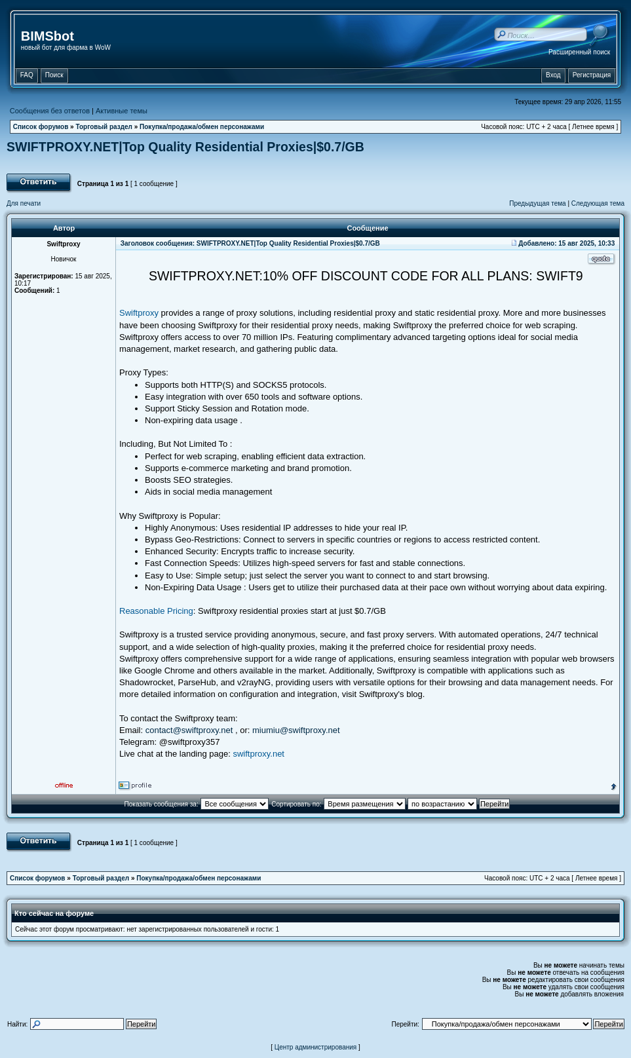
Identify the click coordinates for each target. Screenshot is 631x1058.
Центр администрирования (316, 1047)
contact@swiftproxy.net (189, 730)
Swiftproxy (139, 313)
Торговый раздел (103, 126)
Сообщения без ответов (50, 111)
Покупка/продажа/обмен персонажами (202, 126)
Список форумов (41, 126)
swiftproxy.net (258, 754)
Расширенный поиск (579, 52)
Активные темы (121, 111)
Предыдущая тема (537, 203)
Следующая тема (597, 203)
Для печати (24, 203)
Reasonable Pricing (156, 611)
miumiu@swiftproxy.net (296, 730)
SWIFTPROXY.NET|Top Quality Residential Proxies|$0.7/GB (185, 147)
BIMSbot (47, 36)
